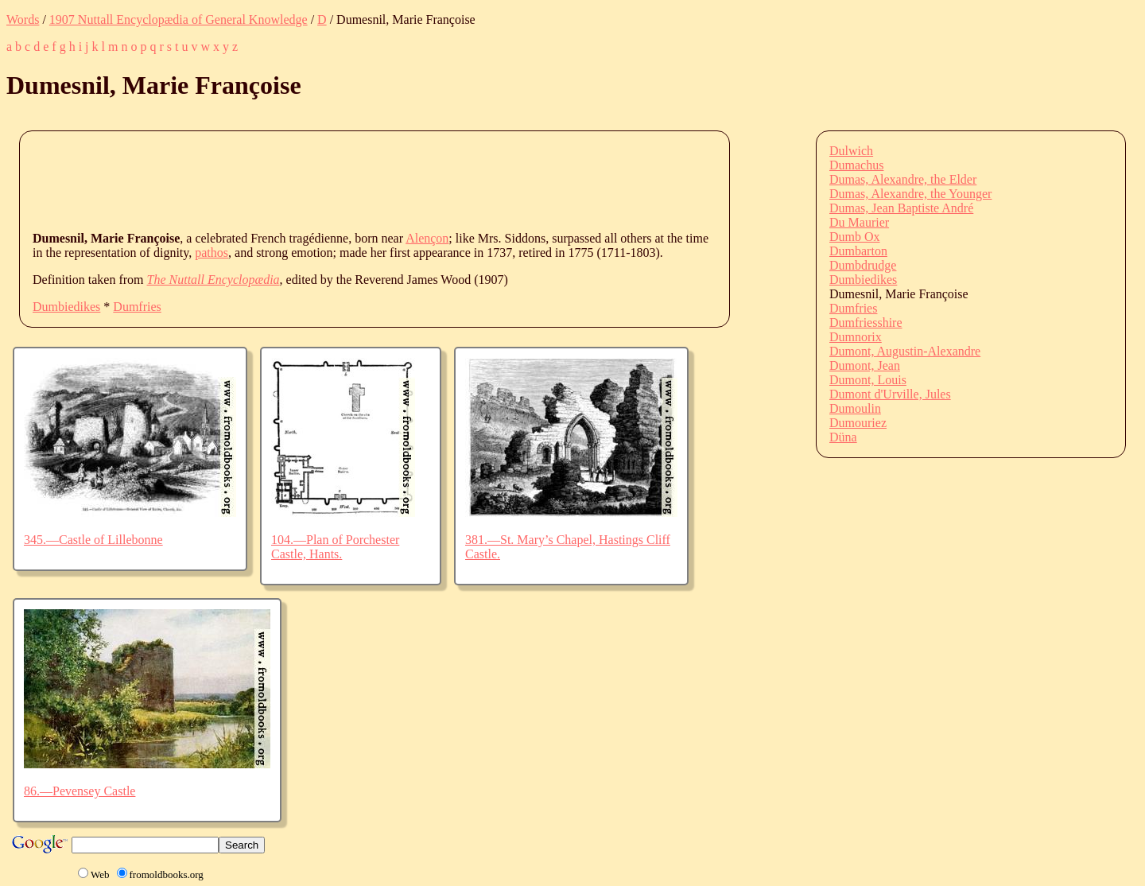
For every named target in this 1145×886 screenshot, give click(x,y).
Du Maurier (859, 222)
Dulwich (851, 150)
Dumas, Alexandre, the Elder (902, 179)
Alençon (427, 238)
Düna (843, 437)
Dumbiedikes (66, 306)
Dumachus (856, 165)
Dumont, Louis (867, 380)
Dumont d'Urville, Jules (890, 394)
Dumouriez (858, 422)
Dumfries (137, 306)
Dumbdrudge (862, 265)
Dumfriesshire (865, 322)
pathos (211, 252)
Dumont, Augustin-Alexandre (904, 351)
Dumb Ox (854, 236)
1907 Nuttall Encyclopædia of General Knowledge (178, 19)
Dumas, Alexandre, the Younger (910, 193)
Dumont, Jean (864, 365)
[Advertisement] (322, 180)
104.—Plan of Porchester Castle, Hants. (335, 547)
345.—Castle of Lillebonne (93, 539)
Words (22, 19)
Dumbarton (858, 251)
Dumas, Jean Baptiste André (901, 208)
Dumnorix (855, 337)
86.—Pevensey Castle (79, 791)
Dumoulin (855, 408)
